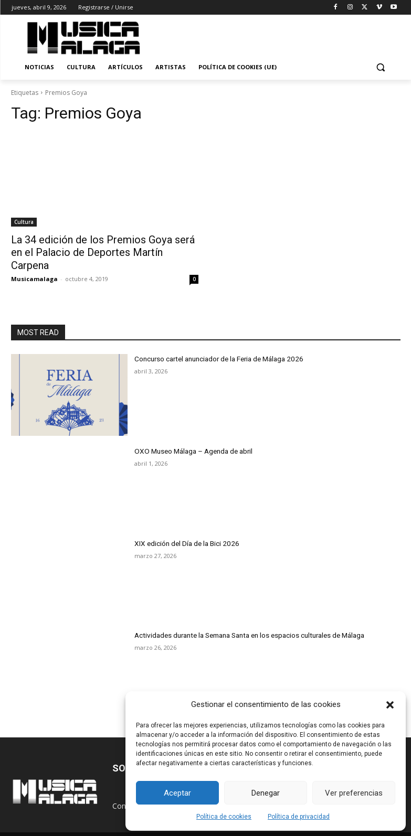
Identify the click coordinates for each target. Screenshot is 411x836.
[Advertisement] (285, 36)
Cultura (24, 222)
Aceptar (177, 793)
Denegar (265, 793)
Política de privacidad (299, 816)
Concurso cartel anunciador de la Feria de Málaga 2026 (215, 343)
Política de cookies (223, 816)
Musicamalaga (34, 263)
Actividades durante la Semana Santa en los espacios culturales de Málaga (244, 619)
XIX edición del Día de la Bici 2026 (184, 527)
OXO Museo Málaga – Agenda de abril (189, 435)
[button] (390, 705)
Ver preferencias (354, 793)
